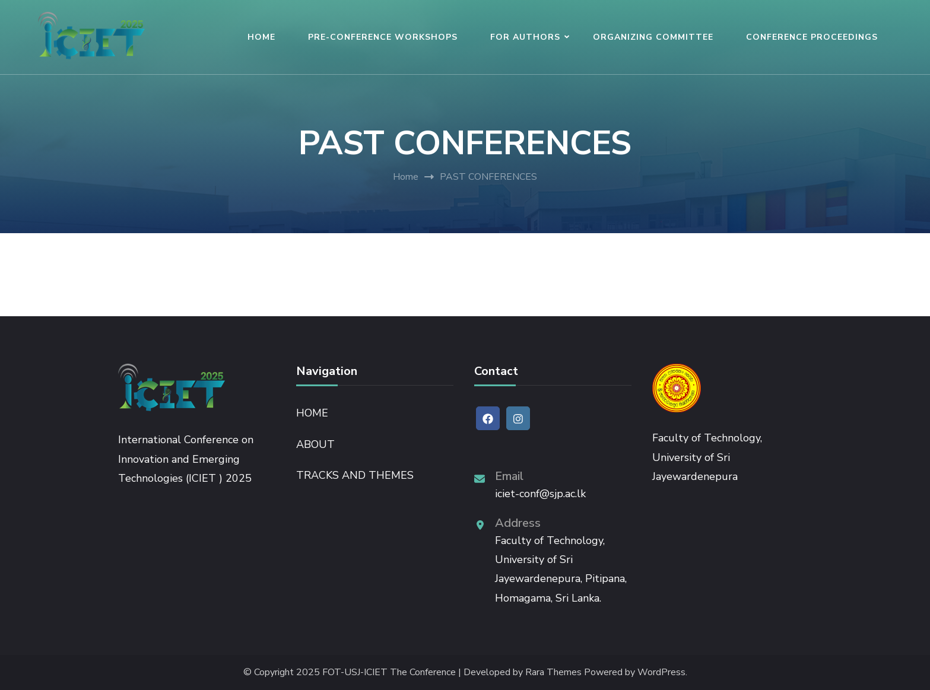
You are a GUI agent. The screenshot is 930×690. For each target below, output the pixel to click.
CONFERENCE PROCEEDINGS (812, 37)
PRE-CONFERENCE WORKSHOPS (383, 37)
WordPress (661, 672)
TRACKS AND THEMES (355, 475)
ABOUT (315, 444)
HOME (261, 37)
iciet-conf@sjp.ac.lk (540, 494)
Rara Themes (553, 672)
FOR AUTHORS (525, 37)
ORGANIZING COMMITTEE (653, 37)
